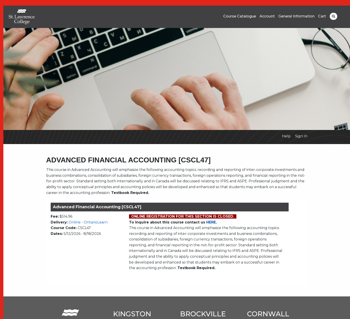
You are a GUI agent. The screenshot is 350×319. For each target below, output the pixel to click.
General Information (296, 16)
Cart (322, 16)
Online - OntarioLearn (88, 222)
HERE (211, 222)
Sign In (301, 136)
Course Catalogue (239, 16)
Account (267, 16)
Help (286, 136)
